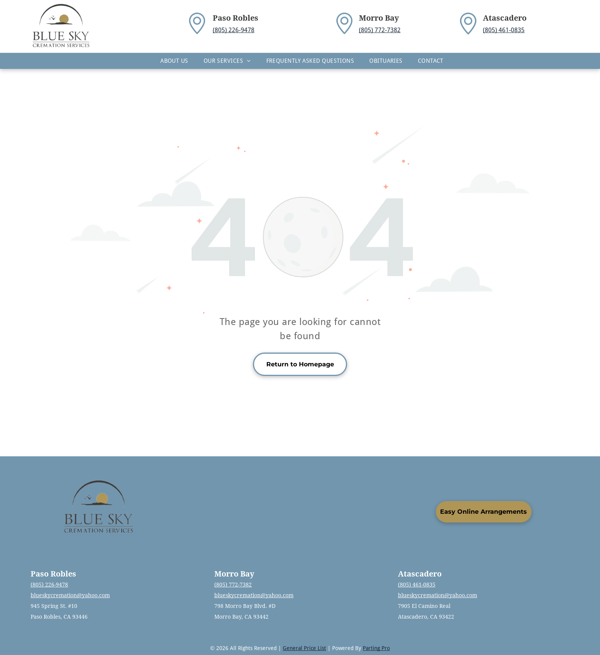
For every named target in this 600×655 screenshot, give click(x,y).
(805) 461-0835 (504, 30)
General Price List (304, 648)
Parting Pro (376, 648)
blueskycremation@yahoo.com (70, 595)
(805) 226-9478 (233, 30)
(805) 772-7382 (380, 30)
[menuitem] (174, 61)
